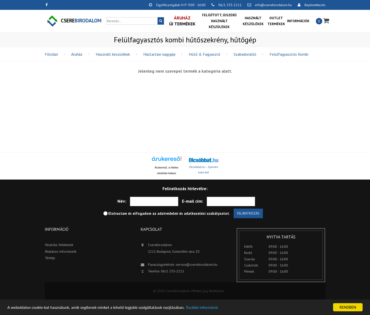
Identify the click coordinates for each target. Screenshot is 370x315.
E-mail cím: (192, 201)
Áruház (76, 54)
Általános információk (60, 251)
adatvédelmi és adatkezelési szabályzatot (193, 213)
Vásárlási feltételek (59, 245)
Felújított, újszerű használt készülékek (219, 21)
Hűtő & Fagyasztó (204, 54)
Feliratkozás (248, 213)
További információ (202, 307)
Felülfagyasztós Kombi (289, 54)
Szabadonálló (245, 54)
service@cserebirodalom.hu (196, 264)
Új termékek (182, 21)
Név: (121, 201)
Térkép (50, 258)
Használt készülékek (253, 21)
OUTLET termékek (276, 21)
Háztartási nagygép (159, 54)
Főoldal (51, 54)
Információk (298, 21)
